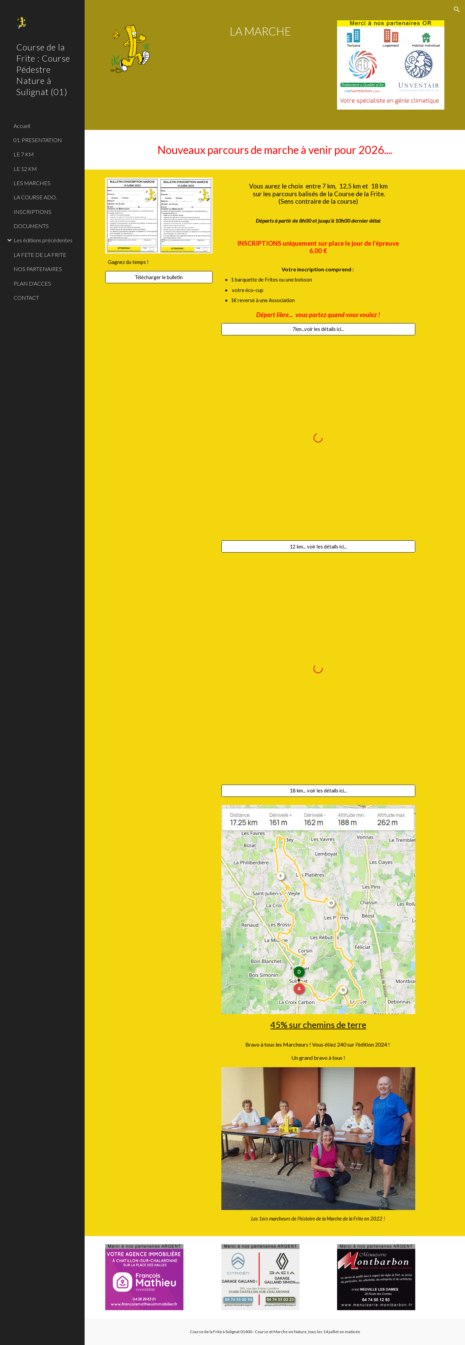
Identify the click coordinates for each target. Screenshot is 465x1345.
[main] (260, 31)
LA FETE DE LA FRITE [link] (40, 254)
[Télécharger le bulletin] (159, 277)
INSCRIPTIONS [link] (32, 211)
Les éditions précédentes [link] (43, 240)
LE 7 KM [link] (24, 154)
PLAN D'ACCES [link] (32, 283)
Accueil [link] (22, 125)
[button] (457, 9)
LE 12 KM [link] (25, 168)
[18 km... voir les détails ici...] (318, 790)
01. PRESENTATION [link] (38, 140)
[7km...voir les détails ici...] (318, 329)
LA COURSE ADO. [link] (35, 197)
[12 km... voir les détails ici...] (318, 546)
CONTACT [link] (26, 297)
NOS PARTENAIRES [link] (38, 269)
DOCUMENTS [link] (31, 226)
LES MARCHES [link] (32, 183)
